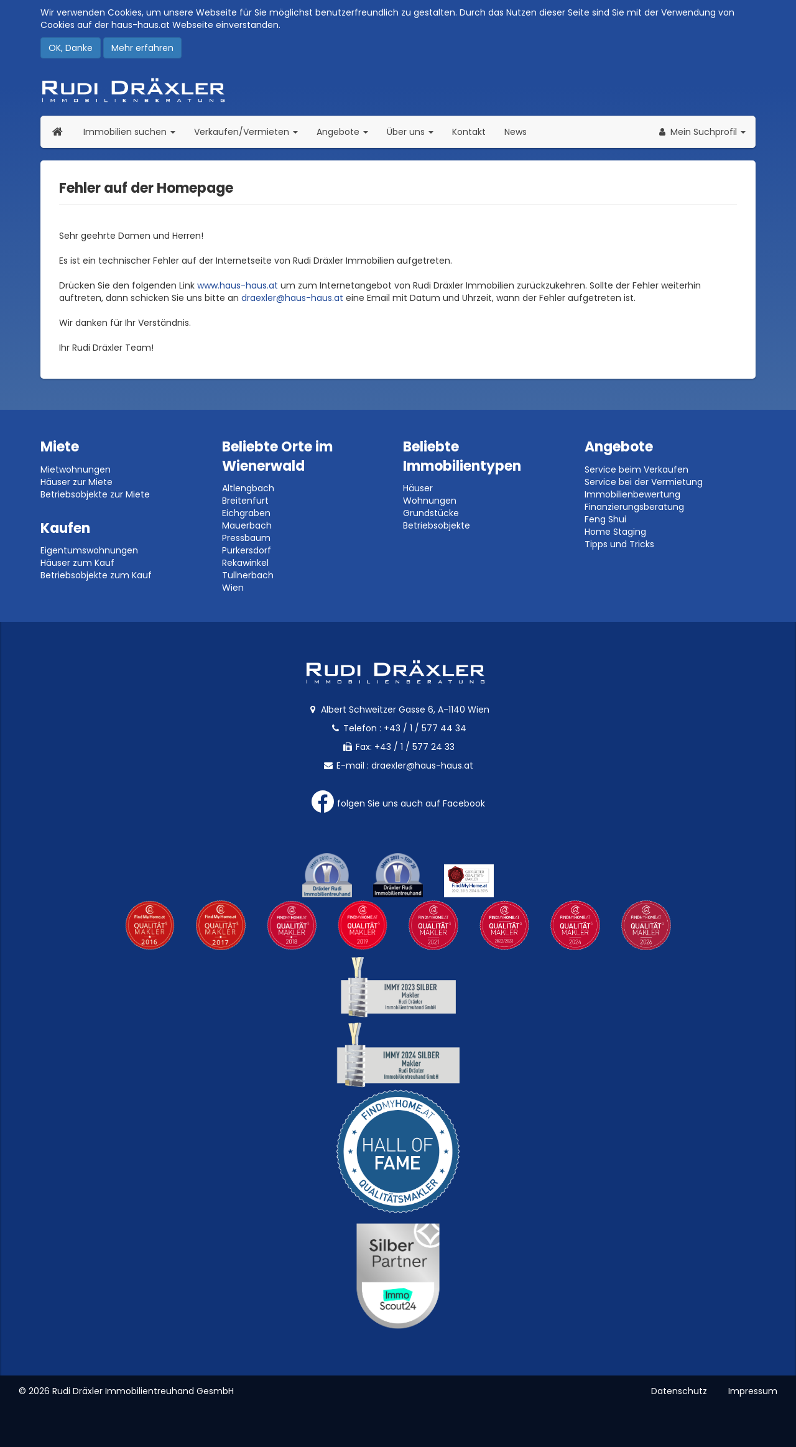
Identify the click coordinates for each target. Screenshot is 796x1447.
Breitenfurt (245, 500)
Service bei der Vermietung (644, 482)
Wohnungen (429, 500)
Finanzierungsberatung (634, 507)
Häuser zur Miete (76, 482)
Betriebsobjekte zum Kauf (96, 575)
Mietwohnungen (75, 469)
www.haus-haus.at (237, 285)
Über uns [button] (415, 131)
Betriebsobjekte (436, 525)
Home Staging (615, 531)
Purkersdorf (246, 550)
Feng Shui (605, 519)
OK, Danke (71, 48)
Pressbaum (246, 538)
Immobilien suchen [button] (134, 131)
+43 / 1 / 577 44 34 (425, 728)
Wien (233, 587)
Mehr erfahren (142, 48)
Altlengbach (248, 488)
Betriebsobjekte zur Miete (95, 494)
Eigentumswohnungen (89, 550)
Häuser (418, 488)
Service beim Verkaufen (636, 469)
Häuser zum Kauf (77, 563)
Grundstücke (431, 513)
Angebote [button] (342, 132)
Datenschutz (679, 1391)
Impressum (752, 1391)
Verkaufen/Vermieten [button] (250, 131)
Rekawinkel (245, 563)
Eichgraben (246, 513)
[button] (701, 131)
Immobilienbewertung (632, 494)
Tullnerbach (248, 575)
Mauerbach (247, 525)
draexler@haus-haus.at (292, 298)
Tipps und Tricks (619, 544)
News (515, 132)
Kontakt (469, 132)
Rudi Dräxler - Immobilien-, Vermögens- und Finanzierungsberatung (398, 90)
